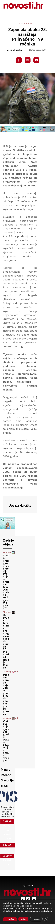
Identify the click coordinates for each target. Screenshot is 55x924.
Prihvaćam (10, 919)
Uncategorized (27, 23)
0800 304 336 (7, 816)
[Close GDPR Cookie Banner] (46, 919)
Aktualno (7, 552)
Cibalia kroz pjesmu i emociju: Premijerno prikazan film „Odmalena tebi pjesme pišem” (6, 581)
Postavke (36, 919)
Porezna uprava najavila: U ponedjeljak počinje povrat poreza (6, 694)
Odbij (23, 919)
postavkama (46, 911)
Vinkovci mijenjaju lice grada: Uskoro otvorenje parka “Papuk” (6, 741)
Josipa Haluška (14, 50)
